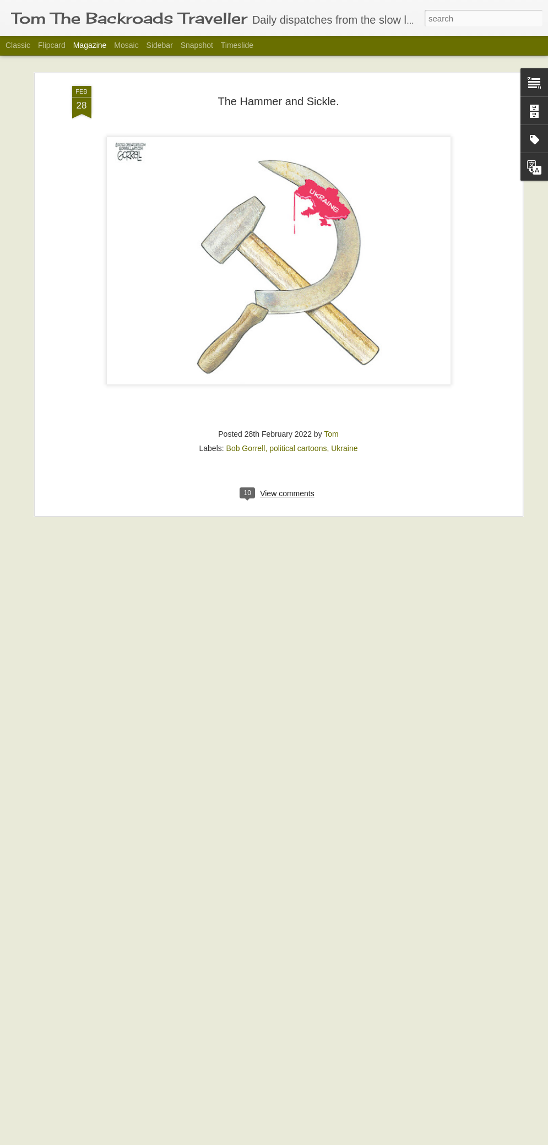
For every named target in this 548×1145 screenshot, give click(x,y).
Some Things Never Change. (227, 1132)
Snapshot (197, 45)
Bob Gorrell (245, 403)
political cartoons (298, 403)
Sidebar (160, 45)
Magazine (90, 45)
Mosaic (126, 45)
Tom (331, 388)
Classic (18, 45)
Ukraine (344, 403)
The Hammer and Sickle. (278, 56)
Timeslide (237, 45)
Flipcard (52, 45)
